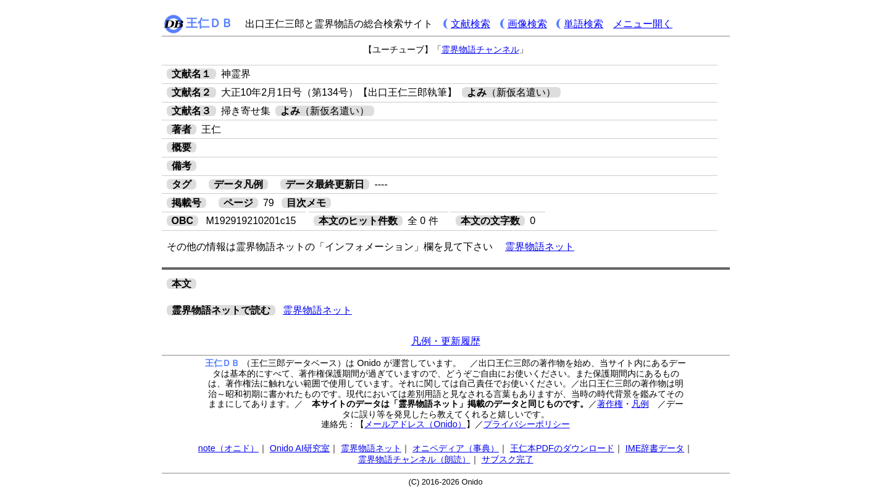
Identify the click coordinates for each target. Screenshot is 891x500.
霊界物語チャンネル (480, 49)
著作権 (610, 404)
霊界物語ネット (539, 246)
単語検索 (583, 24)
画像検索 (527, 24)
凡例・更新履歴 (445, 341)
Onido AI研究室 (300, 448)
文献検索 (470, 24)
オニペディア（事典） (455, 448)
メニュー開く (642, 24)
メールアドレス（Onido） (415, 424)
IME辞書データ (655, 448)
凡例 (640, 404)
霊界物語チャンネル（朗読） (414, 459)
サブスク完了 (507, 459)
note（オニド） (228, 448)
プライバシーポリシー (526, 424)
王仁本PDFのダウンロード (562, 448)
